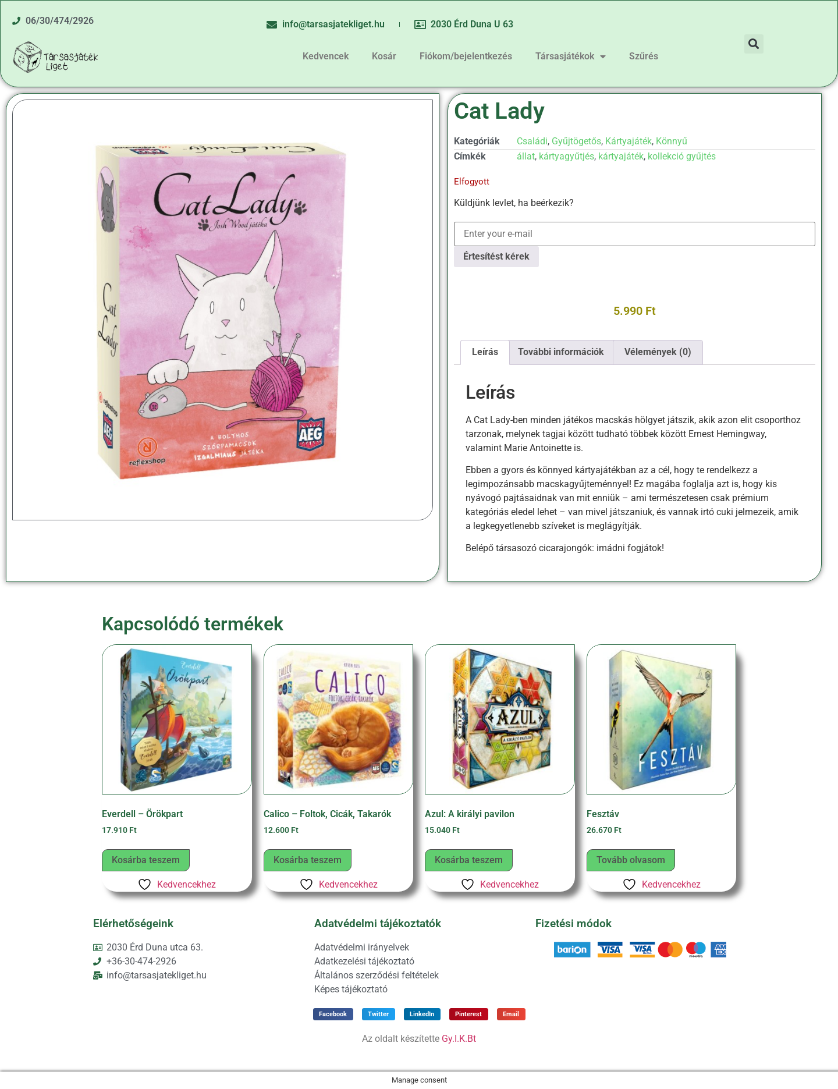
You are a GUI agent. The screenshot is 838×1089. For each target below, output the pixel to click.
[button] (754, 44)
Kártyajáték (628, 141)
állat (526, 156)
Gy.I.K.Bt (459, 1038)
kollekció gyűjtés (682, 156)
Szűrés (643, 56)
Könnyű (671, 141)
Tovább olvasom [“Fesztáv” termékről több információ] (630, 859)
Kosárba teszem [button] (146, 859)
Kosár (384, 56)
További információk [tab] (561, 351)
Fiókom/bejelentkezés (466, 56)
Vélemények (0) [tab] (657, 351)
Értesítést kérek (496, 256)
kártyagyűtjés (566, 156)
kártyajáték (621, 156)
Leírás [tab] (485, 351)
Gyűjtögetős (576, 141)
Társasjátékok (570, 56)
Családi (532, 141)
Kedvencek (326, 56)
